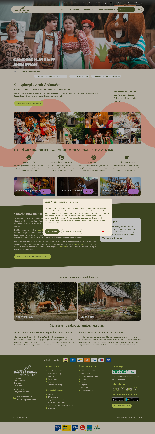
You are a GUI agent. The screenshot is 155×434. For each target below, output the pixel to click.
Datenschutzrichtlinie (52, 223)
